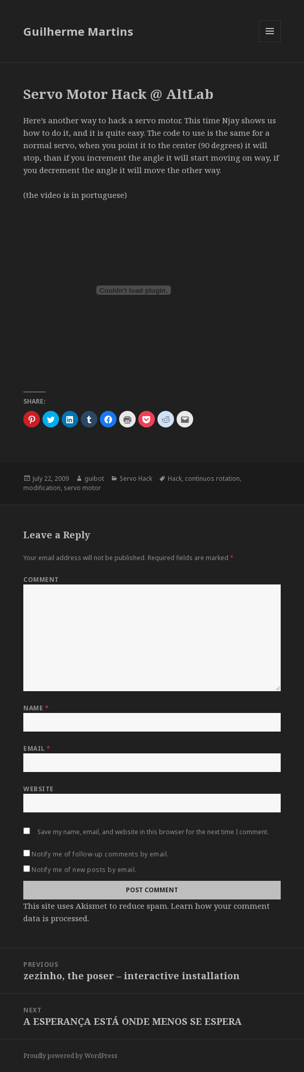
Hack (175, 478)
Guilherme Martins (78, 31)
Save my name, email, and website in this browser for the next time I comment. (153, 831)
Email (36, 748)
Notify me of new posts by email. (84, 869)
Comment (41, 579)
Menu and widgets (270, 41)
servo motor (82, 487)
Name (36, 708)
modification (42, 487)
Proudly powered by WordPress (70, 1055)
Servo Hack (136, 478)
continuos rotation (212, 478)
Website (38, 788)
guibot (94, 478)
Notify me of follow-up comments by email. (100, 854)
